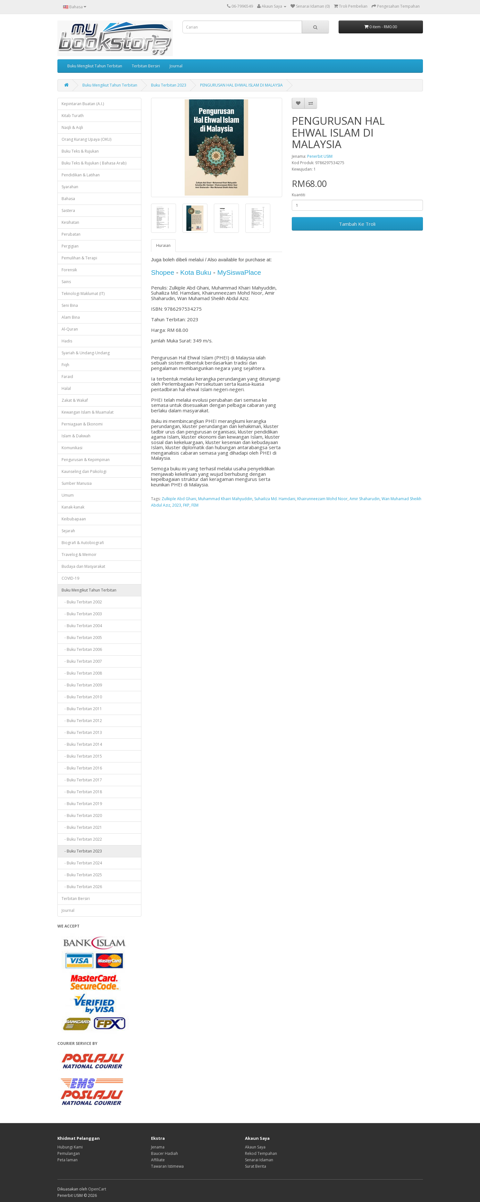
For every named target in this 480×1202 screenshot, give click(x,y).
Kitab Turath (73, 115)
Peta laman (67, 1160)
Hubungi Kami (70, 1147)
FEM (194, 505)
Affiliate (158, 1160)
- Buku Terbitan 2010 (82, 697)
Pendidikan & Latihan (81, 175)
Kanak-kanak (73, 507)
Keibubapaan (74, 519)
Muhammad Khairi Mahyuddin (225, 498)
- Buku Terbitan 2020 (82, 815)
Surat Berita (255, 1166)
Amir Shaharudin (364, 498)
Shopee (162, 272)
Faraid (67, 376)
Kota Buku (195, 272)
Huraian (163, 245)
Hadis (67, 341)
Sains (66, 281)
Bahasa (68, 198)
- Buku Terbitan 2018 (82, 791)
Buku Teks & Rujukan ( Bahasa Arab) (94, 163)
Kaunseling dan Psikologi (84, 471)
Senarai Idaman (259, 1160)
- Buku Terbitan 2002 (82, 602)
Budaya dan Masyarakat (83, 566)
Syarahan (70, 186)
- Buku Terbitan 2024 (82, 863)
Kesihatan (70, 222)
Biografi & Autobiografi (83, 542)
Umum (68, 495)
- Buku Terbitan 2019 (82, 803)
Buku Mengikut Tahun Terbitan (94, 66)
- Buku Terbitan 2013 (82, 732)
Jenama (157, 1147)
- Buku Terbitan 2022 (82, 839)
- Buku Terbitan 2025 (82, 875)
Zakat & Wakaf (75, 400)
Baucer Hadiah (164, 1153)
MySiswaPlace (239, 272)
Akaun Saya (255, 1147)
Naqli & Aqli (72, 127)
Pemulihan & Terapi (79, 258)
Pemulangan (68, 1153)
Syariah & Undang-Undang (86, 353)
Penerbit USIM (320, 156)
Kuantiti (298, 195)
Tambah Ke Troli (357, 224)
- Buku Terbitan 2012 (82, 720)
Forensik (69, 270)
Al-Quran (70, 329)
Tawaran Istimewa (167, 1166)
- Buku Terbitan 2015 (82, 756)
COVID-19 (70, 578)
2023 (176, 505)
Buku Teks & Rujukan (80, 151)
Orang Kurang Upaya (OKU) (86, 139)
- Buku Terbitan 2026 (82, 886)
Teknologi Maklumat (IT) (83, 293)
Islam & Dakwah (76, 436)
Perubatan (71, 234)
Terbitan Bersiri (146, 66)
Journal (176, 66)
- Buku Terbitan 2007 (82, 661)
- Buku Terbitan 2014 (82, 744)
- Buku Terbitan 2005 (82, 637)
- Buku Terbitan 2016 (82, 768)
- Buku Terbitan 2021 (82, 827)
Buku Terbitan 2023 (168, 85)
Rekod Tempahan (261, 1153)
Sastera (68, 210)
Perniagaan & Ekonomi (82, 424)
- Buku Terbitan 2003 (82, 614)
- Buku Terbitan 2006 (82, 649)
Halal (66, 388)
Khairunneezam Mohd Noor (322, 498)
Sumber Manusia (77, 483)
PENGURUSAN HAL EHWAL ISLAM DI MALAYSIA (241, 85)
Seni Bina (70, 305)
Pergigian (70, 246)
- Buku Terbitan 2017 (82, 780)
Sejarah (68, 531)
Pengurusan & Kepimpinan (86, 459)
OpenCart (97, 1189)
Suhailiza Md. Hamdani (274, 498)
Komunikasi (72, 447)
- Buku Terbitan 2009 (82, 685)
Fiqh (65, 364)
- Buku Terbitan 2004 (82, 625)
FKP (186, 505)
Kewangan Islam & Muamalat (88, 412)
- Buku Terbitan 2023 (82, 851)
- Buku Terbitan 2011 (82, 708)
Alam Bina (71, 317)
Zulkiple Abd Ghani (179, 498)
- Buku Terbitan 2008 (82, 673)
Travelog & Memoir (79, 554)
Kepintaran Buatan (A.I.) (83, 103)
